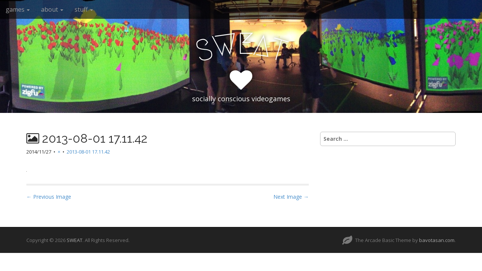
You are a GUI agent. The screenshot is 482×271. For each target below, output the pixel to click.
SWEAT (74, 240)
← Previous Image (48, 196)
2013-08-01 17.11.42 (88, 151)
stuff (84, 9)
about (52, 9)
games (18, 9)
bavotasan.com (437, 240)
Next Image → (291, 196)
